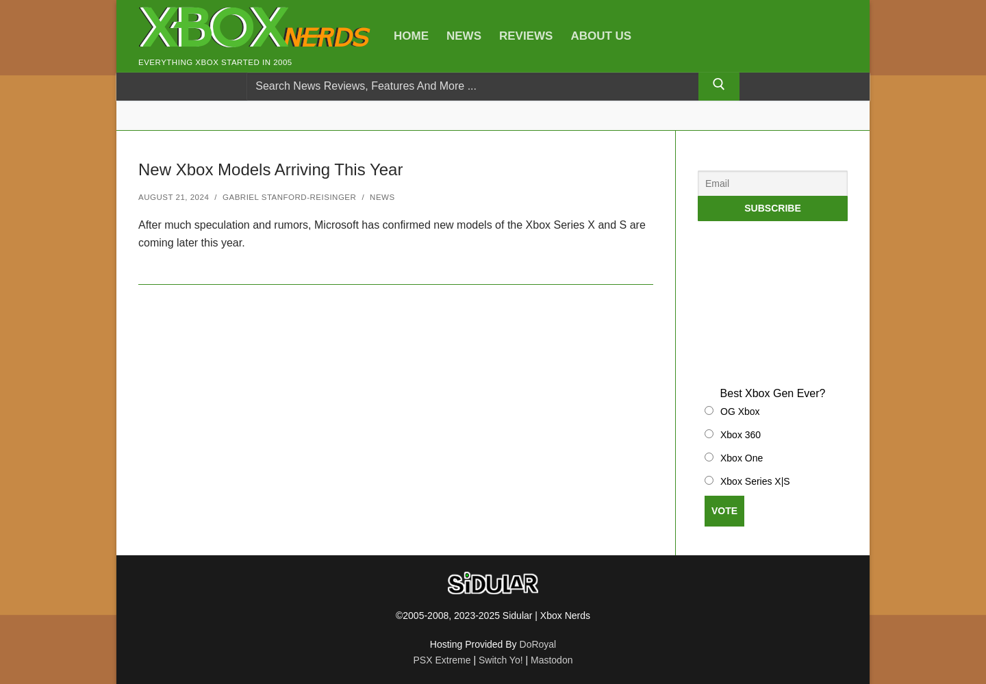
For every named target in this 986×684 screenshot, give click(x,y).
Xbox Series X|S (755, 481)
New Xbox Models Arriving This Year (270, 169)
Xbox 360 (740, 434)
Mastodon (551, 660)
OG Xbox (740, 411)
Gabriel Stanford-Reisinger (289, 197)
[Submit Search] (719, 87)
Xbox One (741, 458)
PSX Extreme (442, 660)
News (382, 197)
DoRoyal (538, 644)
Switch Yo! (501, 660)
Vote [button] (724, 510)
